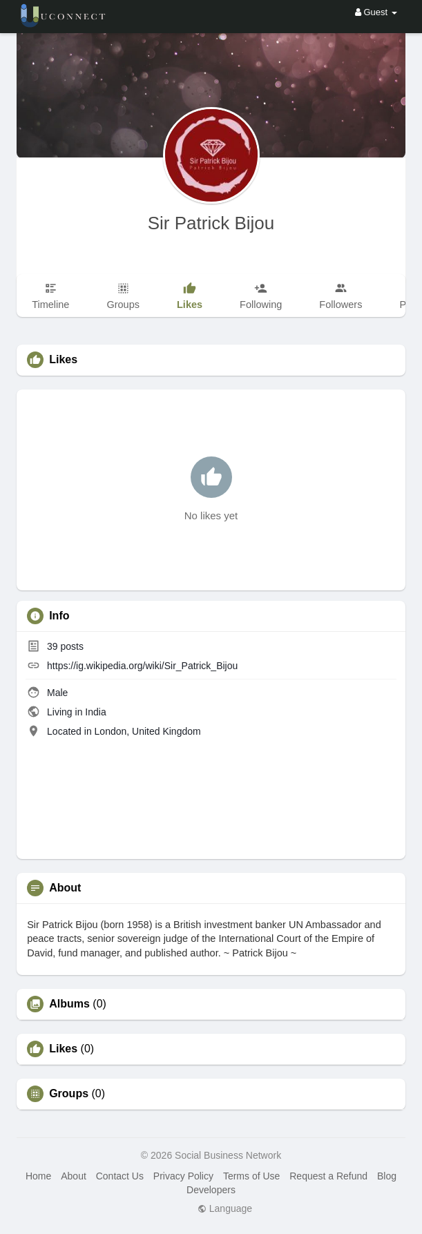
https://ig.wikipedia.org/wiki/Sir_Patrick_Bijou (142, 665)
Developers (211, 1189)
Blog (386, 1176)
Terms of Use (251, 1176)
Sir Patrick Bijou (211, 223)
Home (38, 1176)
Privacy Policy (183, 1176)
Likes (63, 1048)
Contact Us (120, 1176)
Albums (69, 1004)
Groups (68, 1093)
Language (225, 1208)
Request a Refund (328, 1176)
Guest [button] (376, 12)
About (73, 1176)
